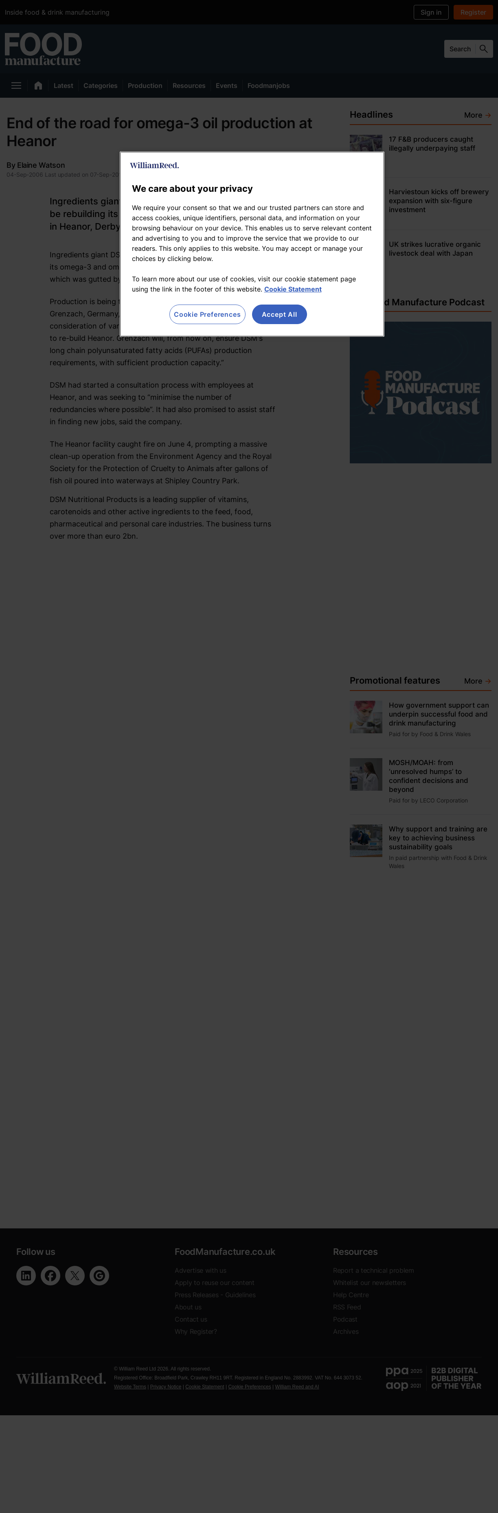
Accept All (279, 314)
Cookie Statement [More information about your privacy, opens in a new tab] (293, 289)
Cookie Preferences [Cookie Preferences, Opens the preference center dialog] (207, 314)
